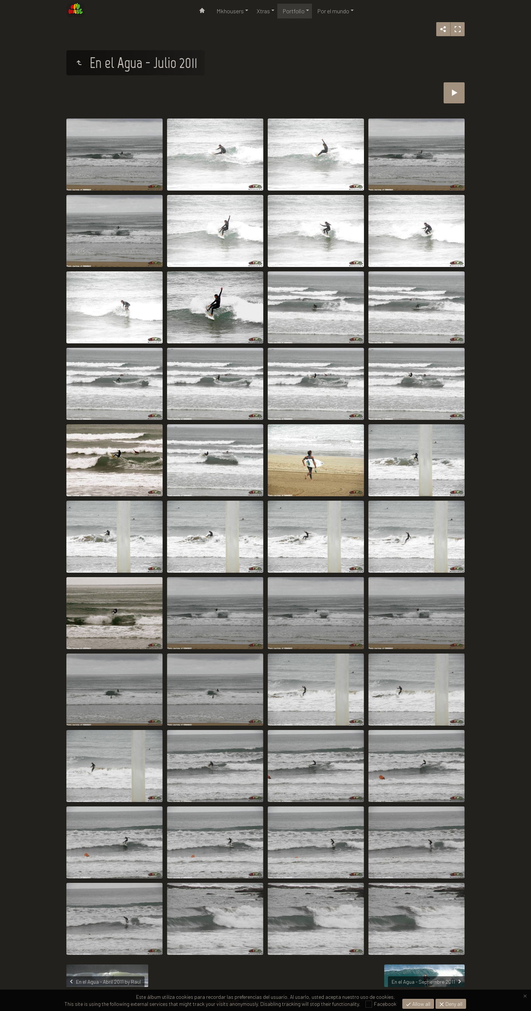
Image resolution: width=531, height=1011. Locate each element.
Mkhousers (230, 10)
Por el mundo (333, 10)
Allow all (420, 1004)
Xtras (263, 10)
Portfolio (294, 10)
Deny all (453, 1004)
